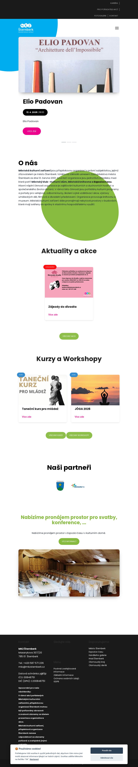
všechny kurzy (54, 451)
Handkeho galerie (98, 655)
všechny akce (69, 353)
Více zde (53, 331)
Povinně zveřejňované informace (65, 670)
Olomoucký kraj (97, 661)
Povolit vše (106, 750)
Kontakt (113, 15)
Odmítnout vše (106, 758)
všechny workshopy (80, 451)
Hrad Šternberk (96, 658)
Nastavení (34, 759)
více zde (32, 133)
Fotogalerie (100, 15)
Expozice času (102, 184)
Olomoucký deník (98, 665)
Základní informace (64, 675)
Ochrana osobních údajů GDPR (66, 680)
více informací (69, 544)
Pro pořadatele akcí (107, 9)
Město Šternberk (97, 648)
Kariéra (114, 3)
